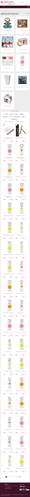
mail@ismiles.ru (9, 488)
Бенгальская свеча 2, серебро (20, 293)
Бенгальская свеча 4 (8, 351)
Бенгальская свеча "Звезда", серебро (20, 176)
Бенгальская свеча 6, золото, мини (20, 429)
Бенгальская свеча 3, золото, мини (8, 332)
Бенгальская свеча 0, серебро (20, 215)
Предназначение (16, 116)
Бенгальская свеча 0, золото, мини (8, 215)
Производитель (13, 119)
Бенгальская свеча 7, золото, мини (20, 468)
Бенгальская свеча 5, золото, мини (20, 390)
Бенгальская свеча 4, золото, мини (20, 351)
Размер (21, 114)
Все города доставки (8, 486)
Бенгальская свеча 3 (20, 312)
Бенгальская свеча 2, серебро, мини (8, 312)
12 (16, 476)
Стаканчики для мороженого (22, 49)
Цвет (16, 114)
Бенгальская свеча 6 (8, 429)
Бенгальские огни (22, 68)
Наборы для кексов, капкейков (22, 30)
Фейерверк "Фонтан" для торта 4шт (20, 137)
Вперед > (20, 476)
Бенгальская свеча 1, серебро (20, 254)
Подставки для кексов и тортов (7, 30)
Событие (11, 114)
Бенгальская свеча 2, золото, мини (8, 293)
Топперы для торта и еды (7, 49)
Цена (6, 114)
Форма (23, 116)
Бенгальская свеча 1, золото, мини (8, 254)
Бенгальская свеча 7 (8, 468)
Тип (10, 116)
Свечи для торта (7, 68)
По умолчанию (10, 121)
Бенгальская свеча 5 (8, 390)
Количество (5, 116)
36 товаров (21, 121)
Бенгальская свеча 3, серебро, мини (21, 332)
